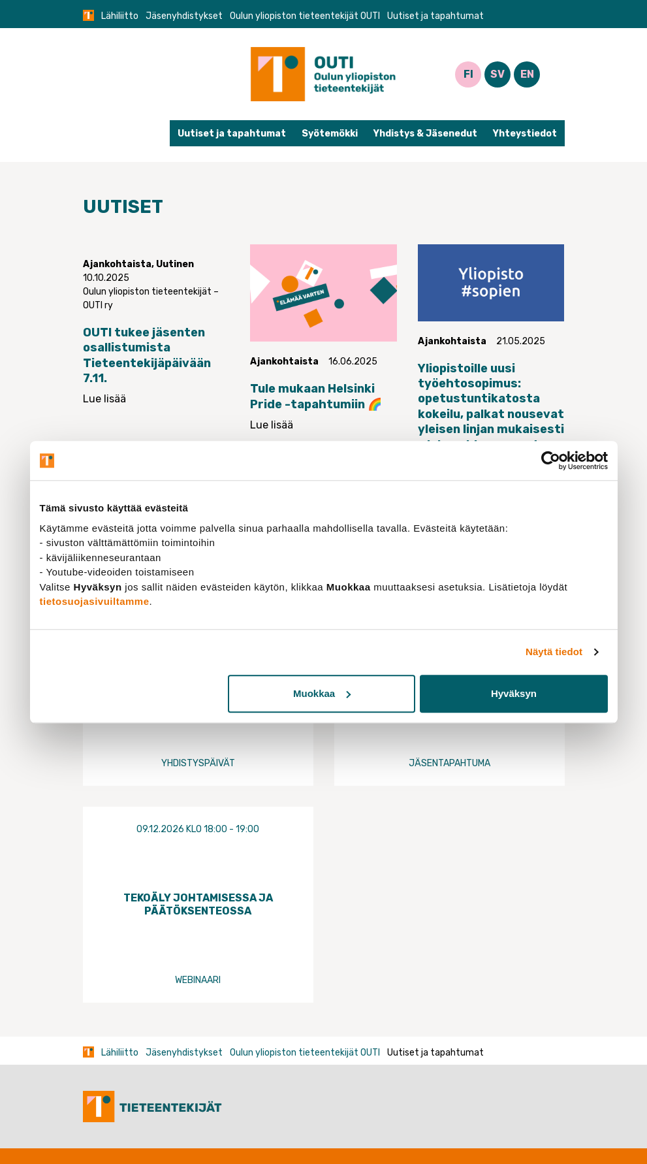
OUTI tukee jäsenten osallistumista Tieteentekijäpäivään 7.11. (147, 355)
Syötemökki (330, 133)
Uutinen (175, 264)
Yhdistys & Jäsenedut (425, 133)
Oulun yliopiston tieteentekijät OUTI (305, 16)
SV (497, 74)
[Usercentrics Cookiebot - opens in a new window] (551, 460)
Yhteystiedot (525, 133)
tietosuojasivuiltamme (95, 601)
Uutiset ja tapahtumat (232, 133)
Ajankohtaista (117, 264)
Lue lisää (104, 399)
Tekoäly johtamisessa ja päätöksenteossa (198, 904)
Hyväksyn (514, 693)
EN (527, 74)
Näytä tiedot (554, 651)
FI (468, 74)
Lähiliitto (119, 16)
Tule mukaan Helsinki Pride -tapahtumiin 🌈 (316, 396)
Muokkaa (322, 693)
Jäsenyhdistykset (184, 16)
